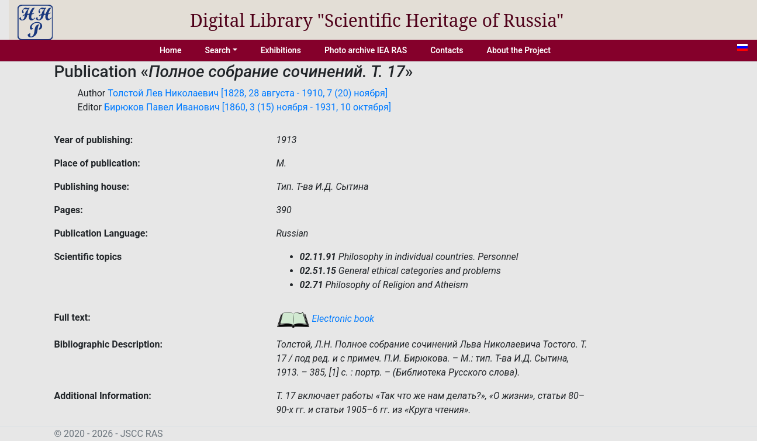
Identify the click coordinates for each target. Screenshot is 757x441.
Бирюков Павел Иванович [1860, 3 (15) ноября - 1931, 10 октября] (247, 107)
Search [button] (217, 50)
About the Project (519, 50)
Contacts (446, 50)
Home (171, 50)
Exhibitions (281, 50)
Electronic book (325, 318)
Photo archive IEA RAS (365, 50)
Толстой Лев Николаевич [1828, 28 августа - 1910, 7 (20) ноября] (248, 93)
